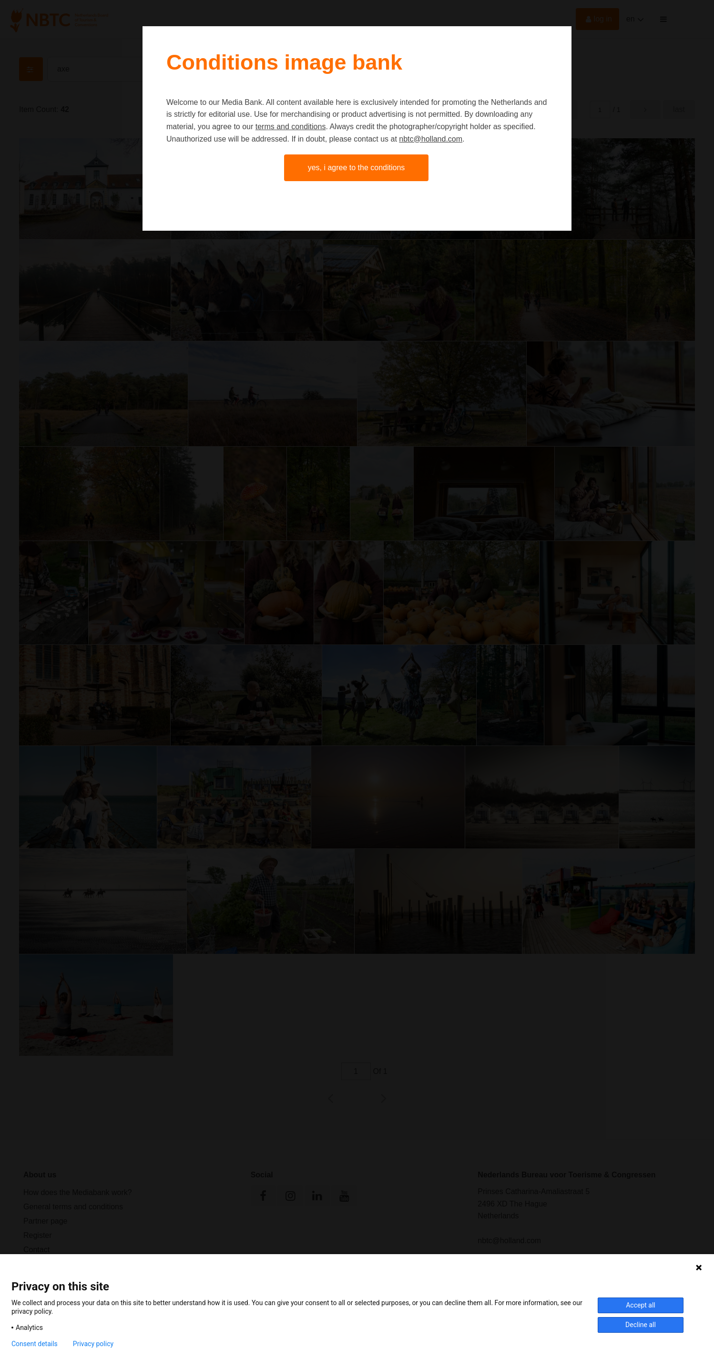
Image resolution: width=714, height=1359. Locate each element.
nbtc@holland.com (430, 139)
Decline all (640, 1324)
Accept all (640, 1305)
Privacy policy (93, 1344)
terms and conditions (290, 127)
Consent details (34, 1344)
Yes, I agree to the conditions (356, 167)
